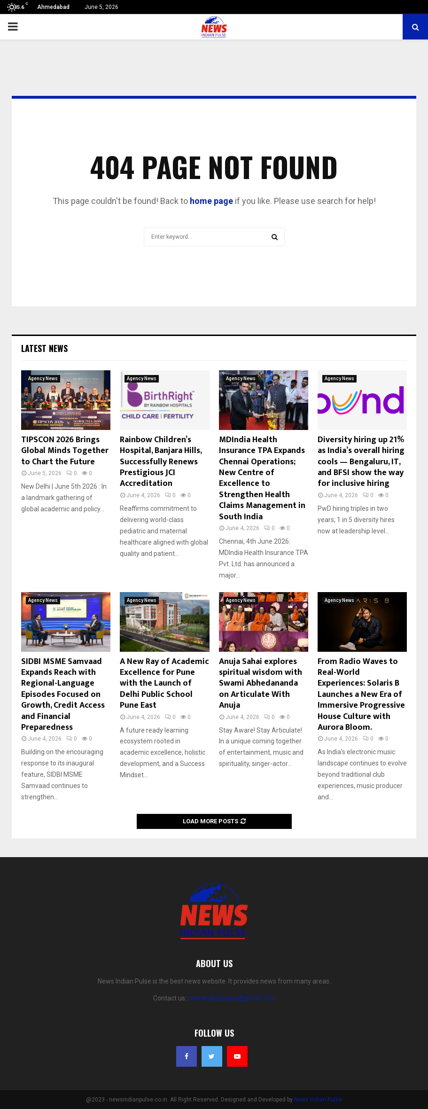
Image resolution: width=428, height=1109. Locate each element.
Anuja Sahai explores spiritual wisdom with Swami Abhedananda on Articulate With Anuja (260, 684)
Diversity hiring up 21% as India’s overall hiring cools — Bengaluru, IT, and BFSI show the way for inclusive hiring (361, 462)
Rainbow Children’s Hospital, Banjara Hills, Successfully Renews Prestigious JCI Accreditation (161, 462)
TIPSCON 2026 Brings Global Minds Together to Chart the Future (65, 451)
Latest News (44, 348)
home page (211, 201)
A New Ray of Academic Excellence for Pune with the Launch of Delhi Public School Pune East (164, 684)
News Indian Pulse (318, 1099)
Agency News (43, 378)
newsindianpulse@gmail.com (231, 998)
